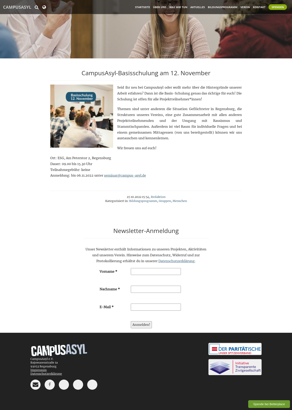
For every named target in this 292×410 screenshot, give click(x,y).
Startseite (142, 7)
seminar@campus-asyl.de (125, 175)
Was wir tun (178, 7)
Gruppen (165, 201)
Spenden (278, 7)
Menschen (180, 201)
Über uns (159, 7)
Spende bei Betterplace (269, 404)
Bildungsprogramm (222, 7)
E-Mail (107, 307)
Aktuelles (197, 7)
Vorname (108, 271)
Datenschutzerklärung (176, 261)
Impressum (38, 370)
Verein (245, 7)
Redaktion (158, 197)
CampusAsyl (17, 7)
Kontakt (259, 7)
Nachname (110, 289)
